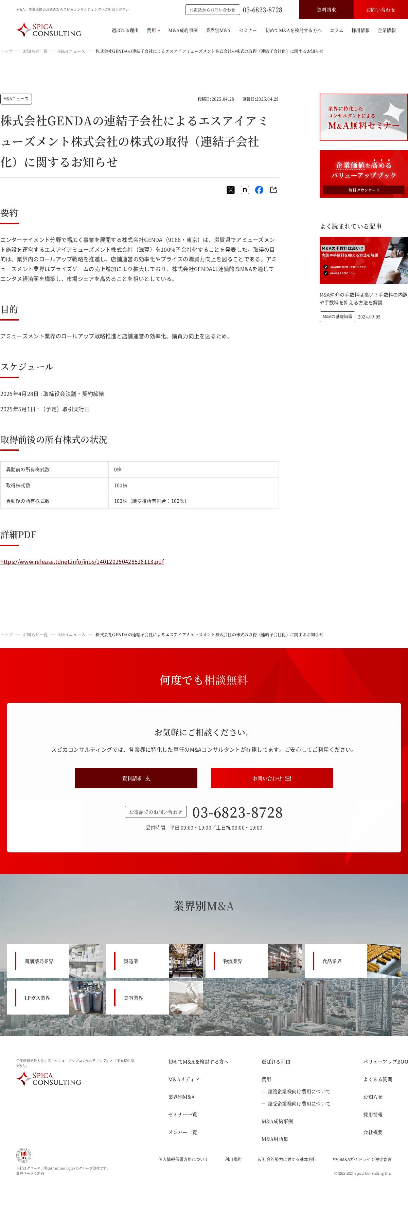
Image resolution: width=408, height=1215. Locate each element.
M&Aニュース (72, 51)
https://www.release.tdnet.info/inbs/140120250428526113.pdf (82, 561)
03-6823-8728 (262, 9)
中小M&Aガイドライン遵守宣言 (362, 1159)
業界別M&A (218, 30)
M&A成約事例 (183, 30)
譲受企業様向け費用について (296, 1103)
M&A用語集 (275, 1138)
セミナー (248, 30)
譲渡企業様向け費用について (296, 1091)
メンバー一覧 (182, 1132)
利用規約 (233, 1159)
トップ (6, 51)
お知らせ (373, 1096)
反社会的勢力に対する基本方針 (287, 1159)
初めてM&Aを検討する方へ (293, 30)
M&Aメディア (184, 1079)
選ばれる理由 (125, 30)
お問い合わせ (380, 9)
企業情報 (387, 30)
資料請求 (326, 9)
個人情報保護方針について (183, 1159)
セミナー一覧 (182, 1114)
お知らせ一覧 (35, 51)
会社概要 (373, 1132)
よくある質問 (377, 1079)
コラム (336, 30)
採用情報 (361, 30)
